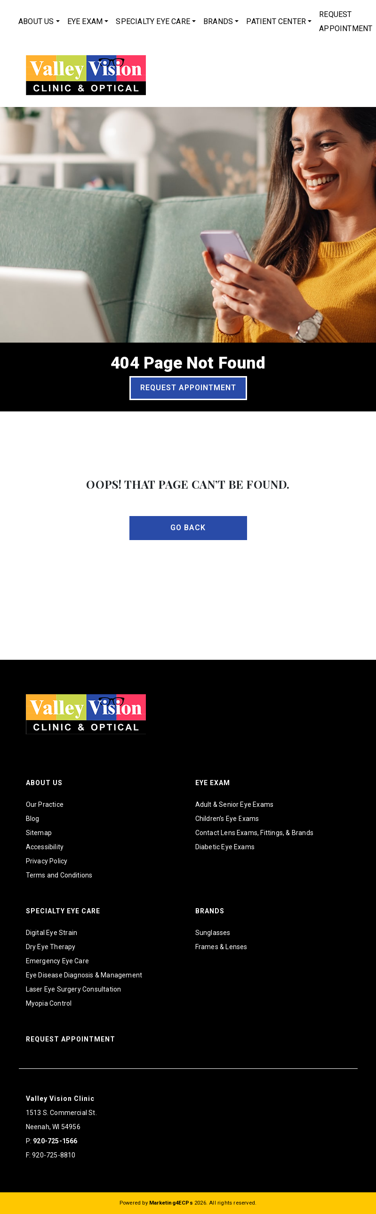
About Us (36, 21)
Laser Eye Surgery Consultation (73, 989)
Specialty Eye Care (153, 21)
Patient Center (276, 21)
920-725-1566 (55, 1141)
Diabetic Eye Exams (225, 847)
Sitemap (39, 833)
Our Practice (45, 804)
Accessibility (45, 847)
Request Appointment (188, 387)
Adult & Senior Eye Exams (234, 804)
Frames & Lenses (221, 947)
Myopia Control (49, 1003)
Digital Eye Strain (52, 932)
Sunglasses (213, 932)
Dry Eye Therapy (51, 947)
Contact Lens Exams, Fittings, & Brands (254, 833)
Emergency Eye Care (57, 961)
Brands (218, 21)
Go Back (188, 527)
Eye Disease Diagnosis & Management (84, 975)
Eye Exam (85, 21)
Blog (33, 818)
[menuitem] (39, 22)
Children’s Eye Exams (227, 818)
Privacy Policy (47, 861)
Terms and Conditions (59, 875)
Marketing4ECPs (171, 1203)
